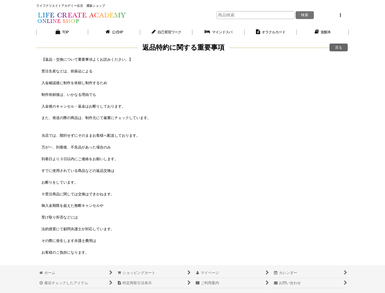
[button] (340, 15)
